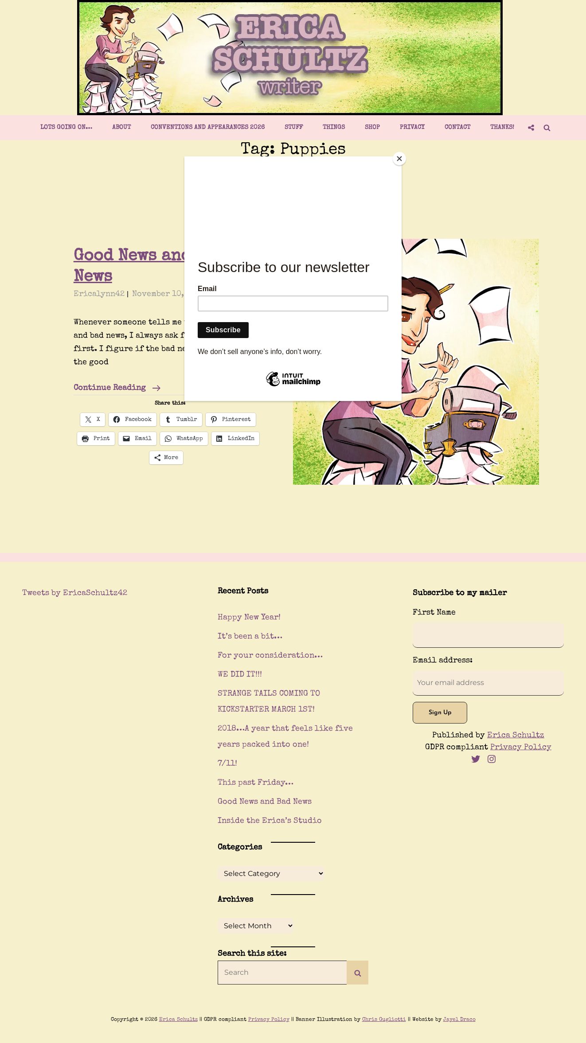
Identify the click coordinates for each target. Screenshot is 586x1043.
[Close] (399, 158)
